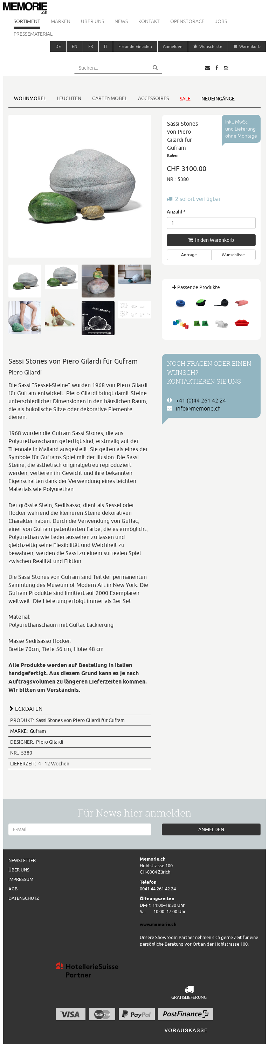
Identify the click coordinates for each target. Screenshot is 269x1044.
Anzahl (176, 212)
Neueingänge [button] (218, 98)
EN (74, 46)
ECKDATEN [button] (28, 709)
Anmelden (172, 46)
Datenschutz (23, 898)
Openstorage (187, 21)
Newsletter (22, 860)
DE (58, 46)
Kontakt (149, 21)
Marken (60, 21)
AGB (13, 888)
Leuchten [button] (69, 98)
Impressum (20, 879)
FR (90, 46)
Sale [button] (185, 98)
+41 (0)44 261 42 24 (201, 400)
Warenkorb (247, 46)
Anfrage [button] (189, 254)
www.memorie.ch (158, 924)
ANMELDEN (211, 829)
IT (106, 46)
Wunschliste (207, 46)
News (121, 21)
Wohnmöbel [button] (30, 98)
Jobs (221, 21)
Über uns (92, 21)
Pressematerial (33, 34)
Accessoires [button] (153, 98)
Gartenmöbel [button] (109, 98)
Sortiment (27, 21)
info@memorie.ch (198, 408)
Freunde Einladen (135, 46)
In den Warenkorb (211, 240)
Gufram (28, 731)
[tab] (79, 708)
